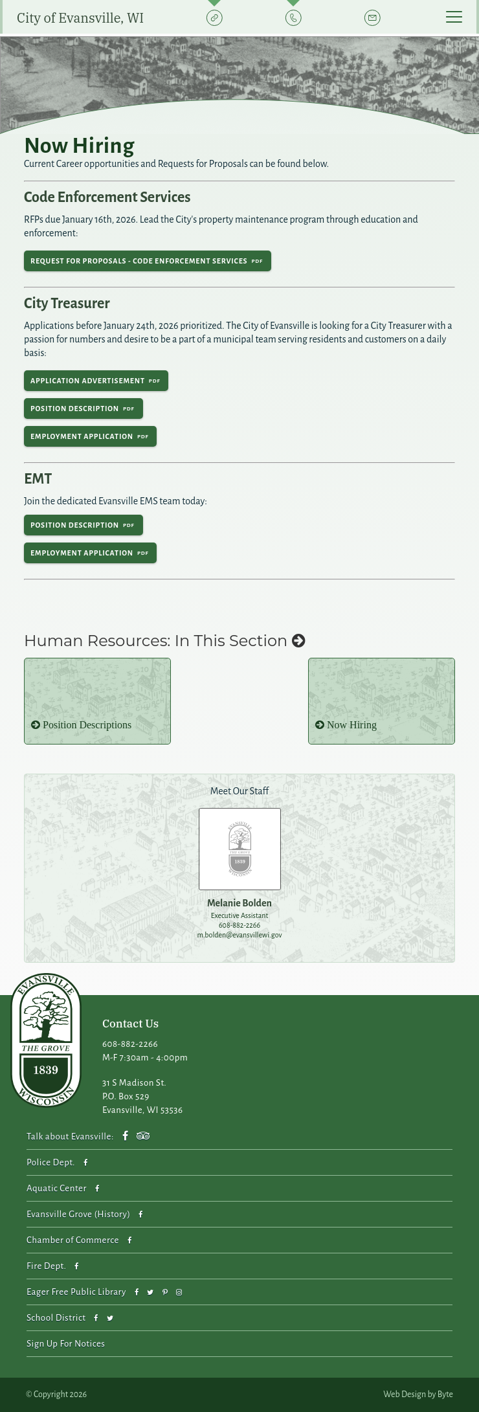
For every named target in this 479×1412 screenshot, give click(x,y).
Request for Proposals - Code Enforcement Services (138, 261)
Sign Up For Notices (66, 1344)
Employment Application (81, 436)
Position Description (74, 408)
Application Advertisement (87, 381)
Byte (445, 1394)
